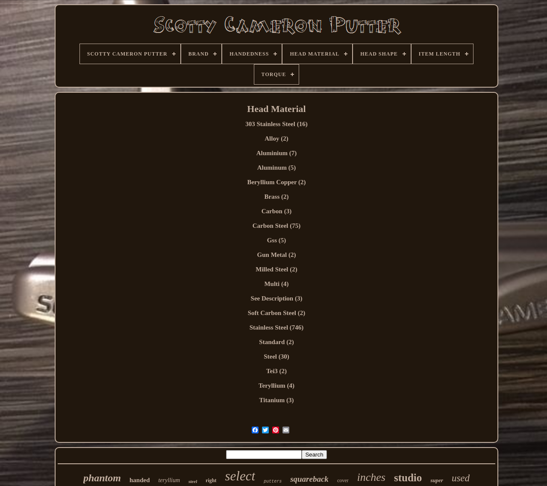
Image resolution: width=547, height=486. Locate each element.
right (211, 480)
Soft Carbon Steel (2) (277, 312)
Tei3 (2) (276, 371)
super (436, 480)
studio (408, 477)
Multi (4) (276, 283)
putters (273, 481)
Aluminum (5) (276, 167)
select (240, 475)
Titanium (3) (276, 400)
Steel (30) (276, 356)
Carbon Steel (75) (277, 225)
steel (192, 481)
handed (139, 480)
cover (343, 480)
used (461, 478)
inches (371, 477)
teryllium (169, 480)
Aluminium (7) (276, 153)
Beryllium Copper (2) (276, 182)
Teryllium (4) (276, 385)
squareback (309, 478)
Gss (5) (276, 240)
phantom (102, 477)
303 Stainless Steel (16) (276, 124)
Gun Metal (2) (276, 254)
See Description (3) (277, 298)
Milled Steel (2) (276, 269)
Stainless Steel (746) (277, 327)
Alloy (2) (276, 138)
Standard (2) (276, 342)
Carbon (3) (276, 211)
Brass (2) (276, 196)
